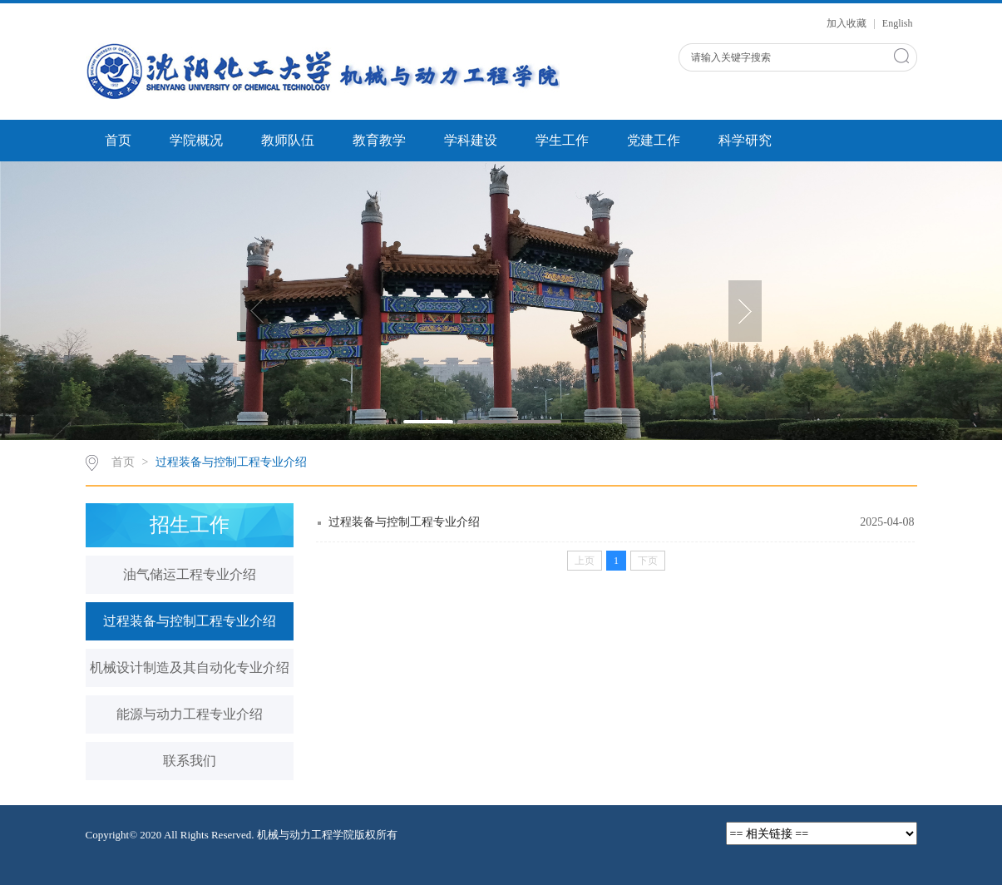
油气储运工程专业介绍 (189, 574)
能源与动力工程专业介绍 (189, 714)
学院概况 (196, 140)
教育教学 (379, 140)
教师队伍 (287, 140)
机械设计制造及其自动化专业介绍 (189, 667)
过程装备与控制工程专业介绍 (231, 462)
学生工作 (562, 140)
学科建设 (470, 140)
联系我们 (189, 761)
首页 (118, 140)
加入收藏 (848, 23)
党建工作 (653, 140)
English (897, 23)
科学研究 (745, 140)
